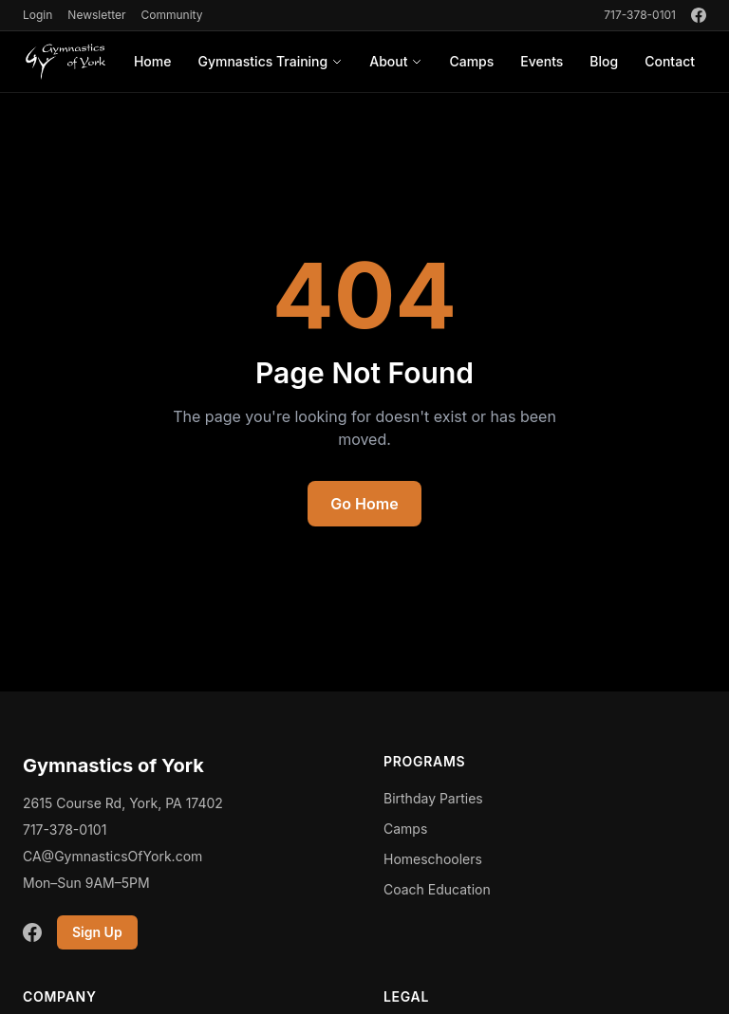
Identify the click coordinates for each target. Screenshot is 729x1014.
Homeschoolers (432, 859)
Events (541, 61)
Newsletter (96, 15)
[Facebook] (698, 15)
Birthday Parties (433, 798)
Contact (670, 61)
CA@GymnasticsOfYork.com (112, 856)
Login (37, 15)
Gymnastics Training (270, 61)
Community (171, 15)
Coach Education (437, 889)
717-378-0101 (640, 15)
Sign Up (97, 932)
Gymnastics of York (113, 765)
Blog (603, 61)
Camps (471, 61)
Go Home (364, 503)
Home (153, 61)
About (395, 61)
